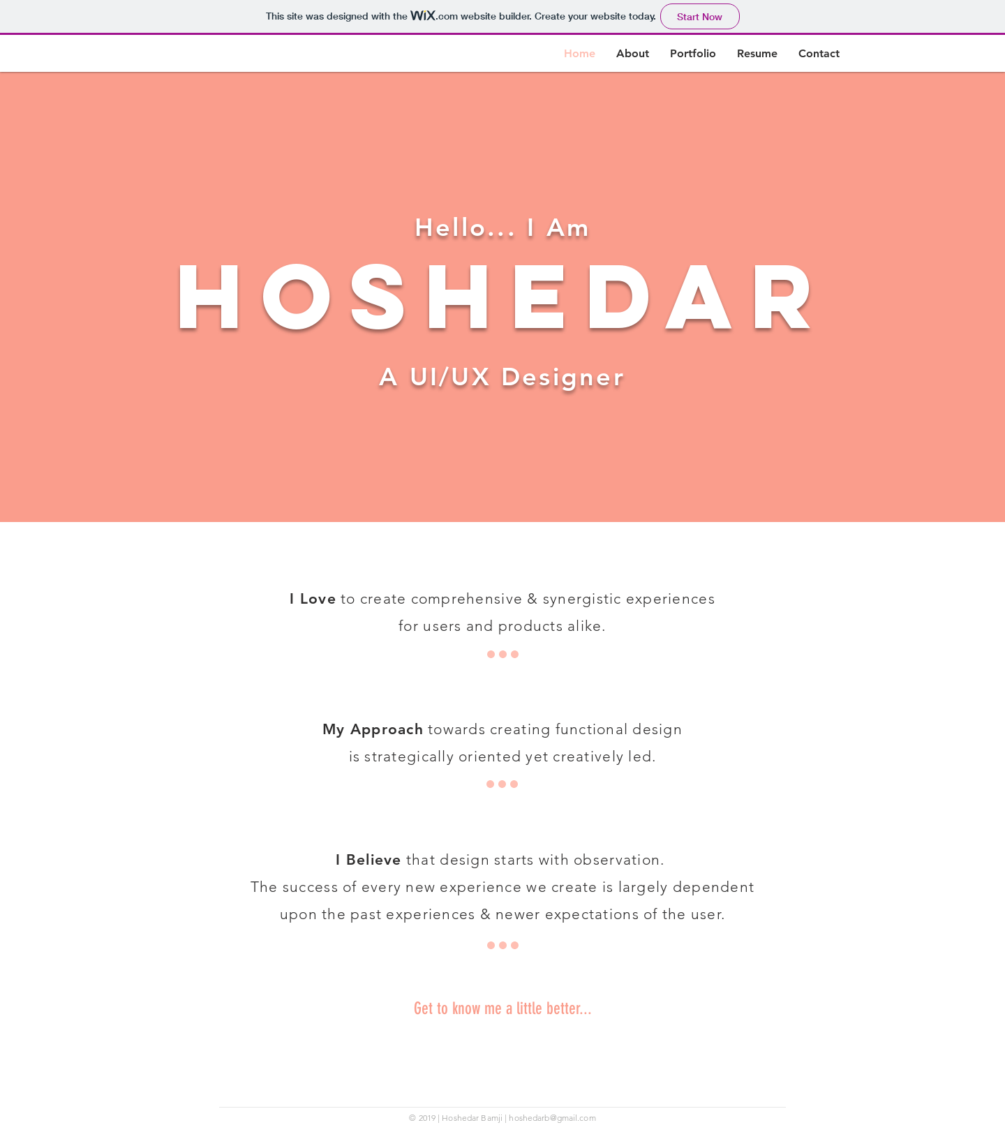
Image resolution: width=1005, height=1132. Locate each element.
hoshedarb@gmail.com (552, 1117)
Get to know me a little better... (503, 1008)
